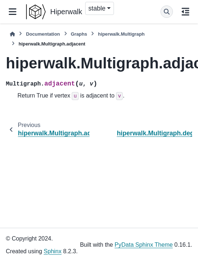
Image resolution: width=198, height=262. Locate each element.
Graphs (79, 34)
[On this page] (185, 11)
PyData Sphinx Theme (144, 245)
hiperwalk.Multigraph (121, 34)
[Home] (12, 34)
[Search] (167, 11)
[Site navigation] (12, 11)
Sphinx (53, 251)
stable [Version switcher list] (97, 8)
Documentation (43, 34)
